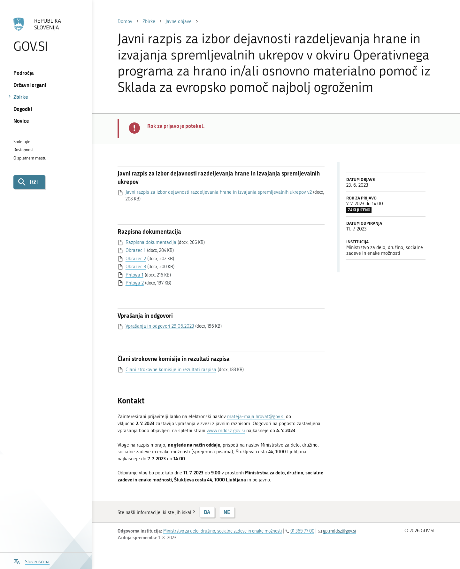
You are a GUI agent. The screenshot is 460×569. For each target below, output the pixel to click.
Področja (23, 72)
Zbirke (20, 96)
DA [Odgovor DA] (207, 512)
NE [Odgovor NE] (227, 512)
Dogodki (22, 109)
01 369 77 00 (302, 531)
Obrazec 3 (136, 266)
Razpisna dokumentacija (151, 242)
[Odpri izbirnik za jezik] (31, 561)
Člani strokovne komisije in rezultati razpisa (171, 369)
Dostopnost (23, 149)
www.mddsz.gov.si (226, 430)
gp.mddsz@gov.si (339, 531)
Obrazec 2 (136, 258)
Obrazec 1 (136, 250)
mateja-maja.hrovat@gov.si (256, 416)
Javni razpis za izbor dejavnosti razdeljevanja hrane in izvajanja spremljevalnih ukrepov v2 (219, 192)
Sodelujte (21, 141)
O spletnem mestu (29, 158)
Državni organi (29, 85)
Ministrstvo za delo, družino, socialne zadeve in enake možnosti (222, 531)
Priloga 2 (135, 283)
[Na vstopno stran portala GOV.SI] (45, 35)
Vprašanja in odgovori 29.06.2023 (160, 326)
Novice (21, 120)
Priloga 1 (134, 275)
